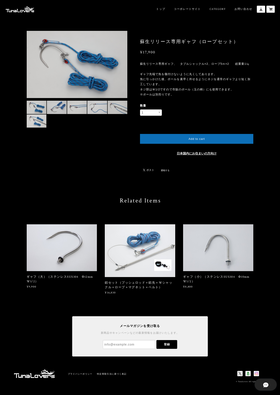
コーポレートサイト (187, 9)
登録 (167, 344)
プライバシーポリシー (80, 374)
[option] (77, 64)
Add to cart (197, 138)
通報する (165, 170)
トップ (160, 9)
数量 (143, 105)
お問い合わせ (243, 9)
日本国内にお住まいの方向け (197, 153)
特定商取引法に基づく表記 (111, 374)
